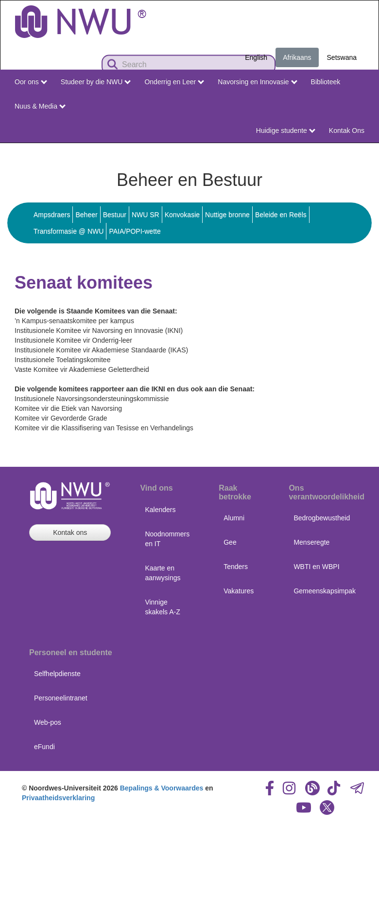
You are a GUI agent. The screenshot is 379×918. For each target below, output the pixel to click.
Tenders (236, 566)
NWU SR (145, 215)
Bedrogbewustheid (321, 518)
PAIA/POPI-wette (134, 231)
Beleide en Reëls (281, 215)
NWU (357, 152)
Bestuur (114, 215)
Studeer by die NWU (96, 82)
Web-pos (47, 722)
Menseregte (311, 542)
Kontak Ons (346, 130)
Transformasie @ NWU (68, 231)
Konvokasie (182, 215)
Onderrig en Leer (174, 82)
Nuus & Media (40, 106)
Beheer (86, 215)
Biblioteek (326, 82)
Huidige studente (285, 130)
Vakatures (239, 591)
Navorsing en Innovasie (257, 82)
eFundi (44, 747)
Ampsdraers (52, 215)
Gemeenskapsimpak (324, 591)
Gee (230, 542)
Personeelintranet (60, 698)
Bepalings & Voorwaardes (162, 788)
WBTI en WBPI (316, 566)
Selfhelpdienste (57, 674)
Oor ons (31, 82)
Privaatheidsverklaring (58, 798)
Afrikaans (297, 57)
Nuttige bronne (227, 215)
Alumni (234, 518)
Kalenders (160, 510)
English (256, 57)
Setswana (342, 57)
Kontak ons (70, 532)
